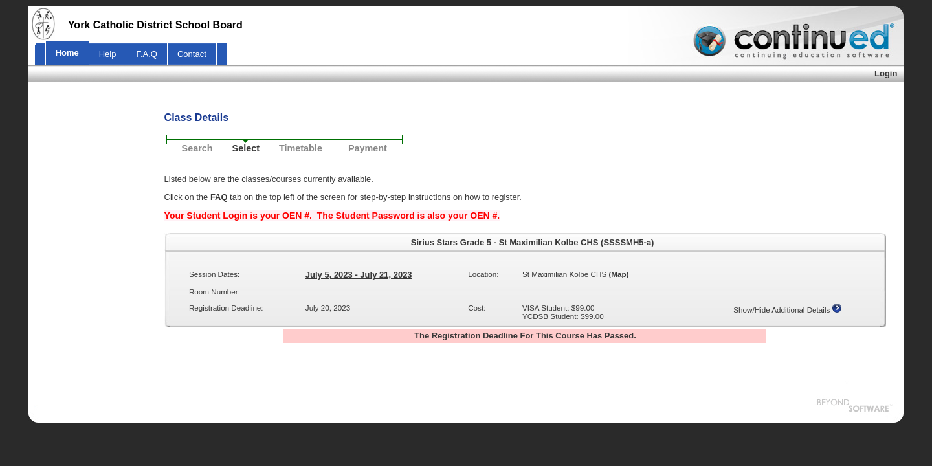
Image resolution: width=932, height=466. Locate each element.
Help (107, 54)
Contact (191, 54)
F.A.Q (146, 54)
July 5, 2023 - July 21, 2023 (358, 275)
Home (67, 53)
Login (885, 73)
